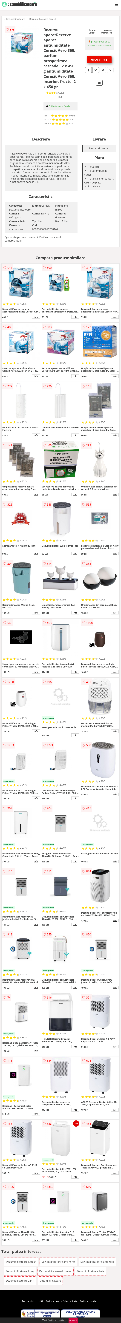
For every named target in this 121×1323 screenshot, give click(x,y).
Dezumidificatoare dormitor (55, 1271)
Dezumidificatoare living (20, 1271)
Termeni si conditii (32, 1301)
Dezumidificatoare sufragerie (97, 1262)
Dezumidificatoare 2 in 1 (20, 1280)
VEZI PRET (99, 59)
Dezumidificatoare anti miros (58, 1262)
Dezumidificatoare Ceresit (42, 18)
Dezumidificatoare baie (90, 1271)
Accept (73, 1320)
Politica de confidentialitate (62, 1301)
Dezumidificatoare (15, 18)
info (36, 316)
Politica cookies (89, 1301)
